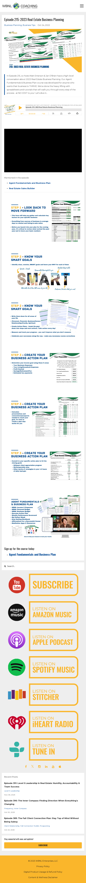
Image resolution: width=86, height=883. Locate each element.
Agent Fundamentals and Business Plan (29, 183)
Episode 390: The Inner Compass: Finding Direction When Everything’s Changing (41, 802)
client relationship (12, 826)
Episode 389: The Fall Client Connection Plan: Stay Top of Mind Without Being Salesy (41, 820)
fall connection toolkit (29, 826)
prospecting (45, 826)
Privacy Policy (43, 866)
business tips (29, 25)
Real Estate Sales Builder (22, 188)
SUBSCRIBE (43, 845)
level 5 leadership (12, 791)
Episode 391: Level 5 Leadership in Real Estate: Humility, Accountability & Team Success (42, 785)
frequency (8, 808)
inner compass (20, 808)
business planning (13, 25)
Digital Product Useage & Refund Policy (43, 872)
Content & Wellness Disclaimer (43, 877)
